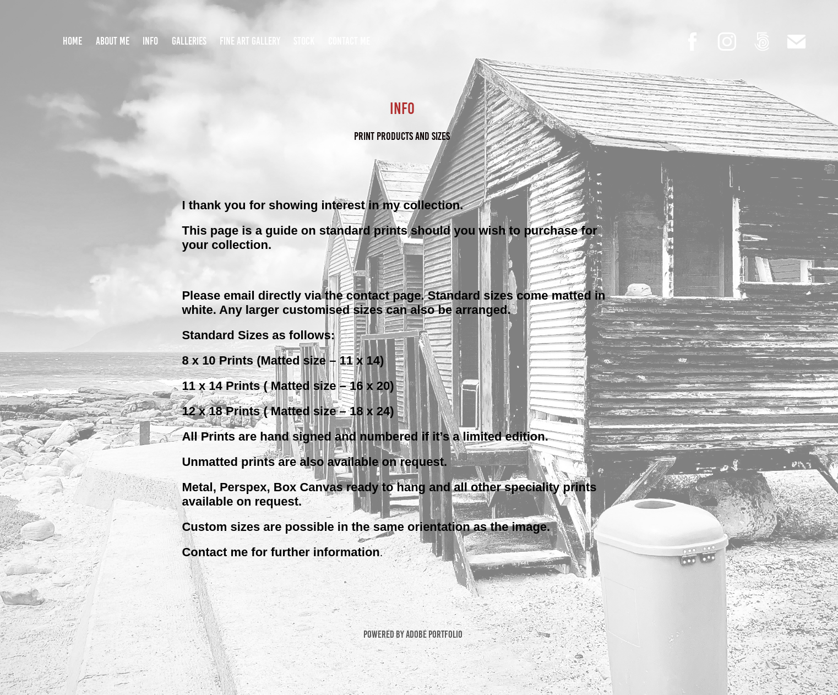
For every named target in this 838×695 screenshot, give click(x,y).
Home (72, 41)
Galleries (189, 41)
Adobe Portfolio (434, 634)
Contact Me (349, 41)
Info (150, 41)
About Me (112, 41)
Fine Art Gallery (250, 41)
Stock (303, 41)
